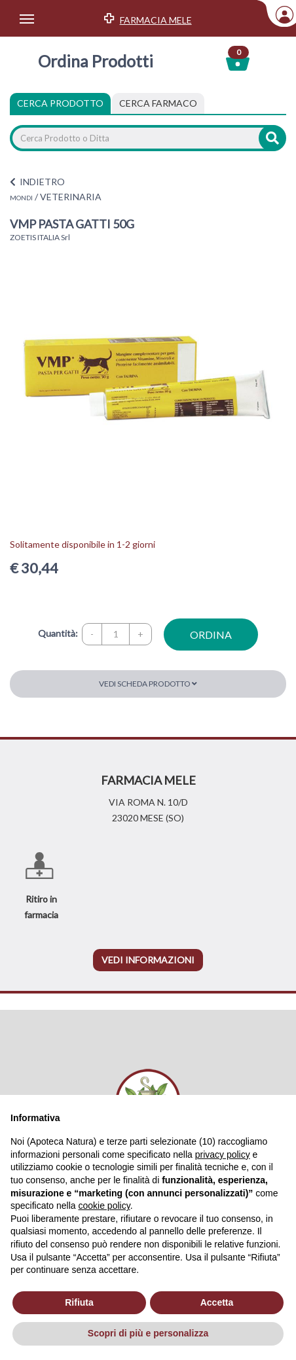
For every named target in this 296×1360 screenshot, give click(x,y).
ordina (211, 634)
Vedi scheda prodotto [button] (148, 684)
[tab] (158, 103)
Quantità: (58, 633)
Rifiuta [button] (79, 1302)
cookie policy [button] (104, 1205)
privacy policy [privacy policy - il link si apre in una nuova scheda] (222, 1154)
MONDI (21, 198)
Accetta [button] (217, 1302)
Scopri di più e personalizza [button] (148, 1333)
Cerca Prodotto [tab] (60, 103)
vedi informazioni (148, 959)
